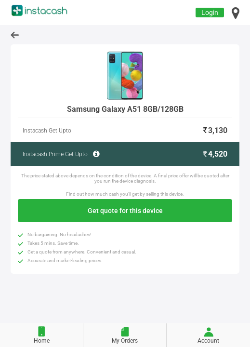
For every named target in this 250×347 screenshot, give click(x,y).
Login (209, 12)
